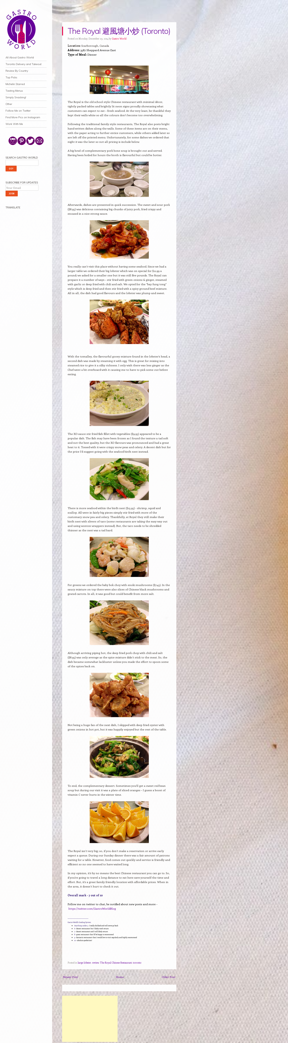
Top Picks (11, 77)
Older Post (168, 977)
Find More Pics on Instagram (23, 117)
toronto (137, 962)
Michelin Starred (15, 84)
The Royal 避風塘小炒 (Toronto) (119, 31)
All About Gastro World (20, 57)
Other (9, 104)
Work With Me (14, 124)
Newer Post (70, 977)
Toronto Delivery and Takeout (23, 64)
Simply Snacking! (16, 97)
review (95, 962)
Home (120, 977)
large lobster (84, 962)
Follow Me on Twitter (18, 110)
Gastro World (119, 38)
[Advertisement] (90, 1019)
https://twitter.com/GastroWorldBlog (92, 908)
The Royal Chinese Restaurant (116, 962)
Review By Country (17, 70)
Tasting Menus (14, 90)
